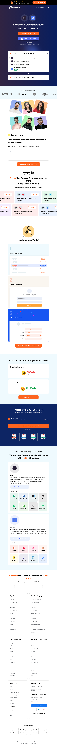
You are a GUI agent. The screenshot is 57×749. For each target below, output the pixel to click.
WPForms (33, 665)
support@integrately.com (38, 713)
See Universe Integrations (20, 539)
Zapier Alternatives (14, 692)
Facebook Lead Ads (36, 599)
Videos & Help (13, 697)
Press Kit (12, 703)
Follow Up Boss (13, 602)
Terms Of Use (32, 743)
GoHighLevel (34, 610)
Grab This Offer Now (39, 2)
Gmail (11, 648)
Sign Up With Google (28, 39)
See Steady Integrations (20, 487)
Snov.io (11, 624)
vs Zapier (12, 710)
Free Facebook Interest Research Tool (37, 698)
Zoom (11, 670)
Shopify (12, 651)
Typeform (33, 654)
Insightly (12, 605)
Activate (13, 194)
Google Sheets (13, 643)
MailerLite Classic (35, 624)
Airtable (12, 667)
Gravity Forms (34, 645)
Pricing (11, 689)
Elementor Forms (35, 643)
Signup (11, 700)
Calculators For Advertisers (38, 702)
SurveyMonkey (34, 662)
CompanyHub (13, 610)
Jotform (33, 651)
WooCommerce (14, 656)
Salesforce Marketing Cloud (38, 629)
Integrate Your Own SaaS (37, 686)
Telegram (12, 673)
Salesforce (12, 599)
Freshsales (12, 607)
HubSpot (33, 607)
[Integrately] (14, 7)
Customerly (13, 629)
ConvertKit (33, 627)
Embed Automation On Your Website (38, 689)
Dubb (11, 627)
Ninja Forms (34, 667)
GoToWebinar (34, 616)
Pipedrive (12, 616)
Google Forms (34, 648)
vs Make (12, 712)
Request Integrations (15, 695)
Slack (11, 659)
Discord (12, 665)
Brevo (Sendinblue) (35, 613)
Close (11, 613)
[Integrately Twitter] (33, 709)
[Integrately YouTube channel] (44, 709)
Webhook (12, 645)
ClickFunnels (34, 621)
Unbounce (33, 659)
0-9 (10, 729)
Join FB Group (39, 705)
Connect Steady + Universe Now (28, 346)
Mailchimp (33, 618)
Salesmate (12, 621)
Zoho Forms (34, 673)
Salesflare (12, 618)
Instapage (33, 670)
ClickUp (12, 654)
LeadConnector (35, 605)
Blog (11, 686)
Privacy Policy (24, 743)
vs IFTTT (12, 715)
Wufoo (32, 656)
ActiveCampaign (35, 602)
